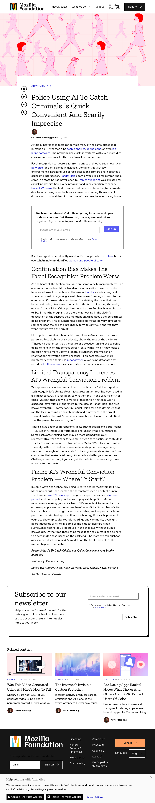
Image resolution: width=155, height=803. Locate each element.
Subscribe (131, 617)
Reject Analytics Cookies (66, 798)
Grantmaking (77, 763)
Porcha (89, 292)
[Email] (25, 765)
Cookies (97, 750)
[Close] (151, 778)
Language (121, 752)
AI (51, 86)
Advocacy (38, 86)
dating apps (93, 149)
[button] (89, 7)
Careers (96, 739)
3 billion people (52, 364)
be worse (37, 167)
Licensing (75, 739)
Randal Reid (68, 176)
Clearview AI (75, 360)
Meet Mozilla (59, 6)
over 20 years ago (59, 495)
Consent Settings (94, 798)
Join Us (100, 6)
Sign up (111, 229)
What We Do (79, 6)
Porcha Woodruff (89, 180)
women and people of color (86, 260)
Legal (95, 756)
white (109, 256)
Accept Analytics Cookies (27, 798)
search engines (76, 149)
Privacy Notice (100, 607)
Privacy (96, 745)
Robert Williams (41, 188)
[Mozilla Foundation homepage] (27, 6)
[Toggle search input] (118, 7)
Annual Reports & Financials (76, 748)
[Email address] (68, 230)
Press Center (77, 757)
